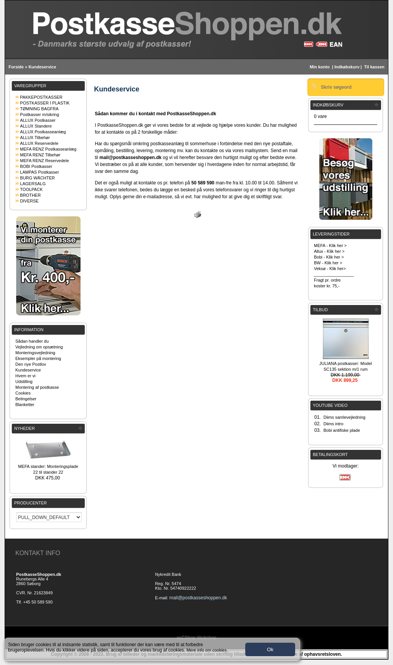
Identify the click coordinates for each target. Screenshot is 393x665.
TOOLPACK (31, 189)
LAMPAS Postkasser (39, 172)
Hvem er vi (25, 375)
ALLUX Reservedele (39, 143)
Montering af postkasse (37, 387)
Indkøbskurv (346, 67)
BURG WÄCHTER (37, 178)
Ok (270, 649)
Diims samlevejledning (344, 417)
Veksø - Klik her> (330, 268)
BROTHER (30, 195)
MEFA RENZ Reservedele (44, 160)
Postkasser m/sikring (39, 114)
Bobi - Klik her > (329, 257)
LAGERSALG (33, 183)
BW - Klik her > (328, 262)
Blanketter (25, 404)
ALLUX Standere (36, 126)
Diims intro (333, 423)
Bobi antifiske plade (342, 430)
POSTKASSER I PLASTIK (44, 103)
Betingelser (25, 398)
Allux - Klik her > (329, 251)
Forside (16, 67)
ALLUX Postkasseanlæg (43, 131)
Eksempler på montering (38, 358)
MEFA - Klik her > (330, 245)
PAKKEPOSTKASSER (41, 97)
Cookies (23, 393)
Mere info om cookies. (207, 650)
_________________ (334, 274)
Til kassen (375, 67)
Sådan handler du (32, 341)
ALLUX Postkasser (37, 120)
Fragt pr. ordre (327, 280)
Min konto (320, 67)
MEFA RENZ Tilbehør (40, 155)
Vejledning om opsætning (39, 347)
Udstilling (24, 381)
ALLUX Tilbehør (35, 137)
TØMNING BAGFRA (39, 108)
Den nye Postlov (30, 364)
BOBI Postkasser (36, 166)
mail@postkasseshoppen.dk (198, 597)
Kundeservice (42, 67)
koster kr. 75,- (327, 286)
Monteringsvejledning (35, 352)
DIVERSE (29, 201)
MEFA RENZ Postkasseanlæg (48, 149)
